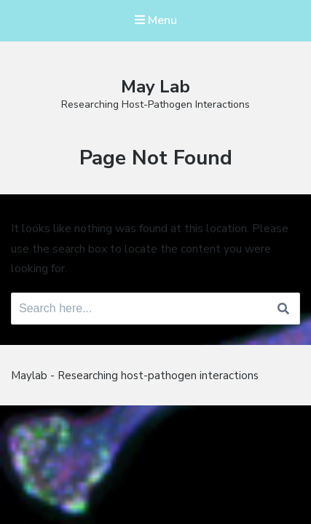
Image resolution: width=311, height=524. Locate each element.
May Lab (155, 86)
